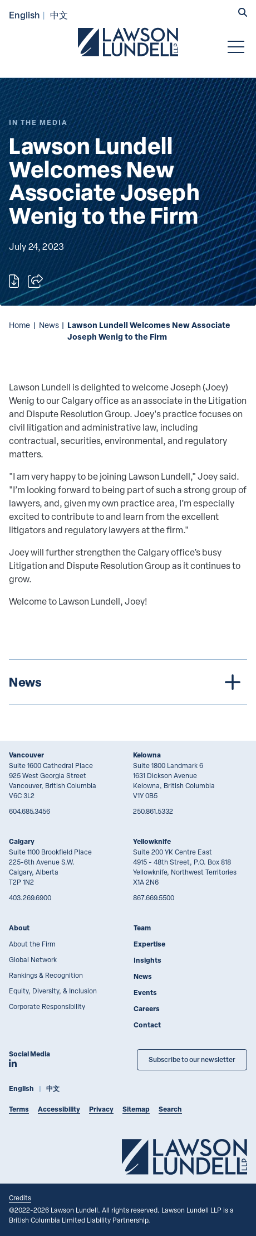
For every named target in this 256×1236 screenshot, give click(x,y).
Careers (147, 1008)
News (49, 325)
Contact (147, 1025)
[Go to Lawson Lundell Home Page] (128, 41)
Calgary (22, 841)
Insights (147, 960)
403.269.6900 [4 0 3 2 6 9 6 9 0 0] (30, 897)
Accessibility (59, 1109)
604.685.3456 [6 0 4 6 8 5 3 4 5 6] (29, 811)
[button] (242, 13)
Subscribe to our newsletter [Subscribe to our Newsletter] (192, 1059)
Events (145, 992)
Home (19, 325)
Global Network (33, 959)
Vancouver (26, 755)
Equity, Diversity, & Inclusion (53, 990)
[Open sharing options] (35, 281)
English (24, 14)
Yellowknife (152, 841)
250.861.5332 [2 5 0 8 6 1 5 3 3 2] (153, 811)
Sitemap (136, 1109)
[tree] (128, 682)
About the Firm (32, 943)
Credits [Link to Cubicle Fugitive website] (20, 1197)
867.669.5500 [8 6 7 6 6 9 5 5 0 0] (153, 897)
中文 (59, 14)
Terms (19, 1109)
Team (142, 928)
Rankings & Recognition (46, 975)
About (19, 928)
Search (170, 1109)
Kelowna (147, 755)
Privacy (101, 1109)
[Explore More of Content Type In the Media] (38, 122)
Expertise (149, 944)
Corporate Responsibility (47, 1006)
